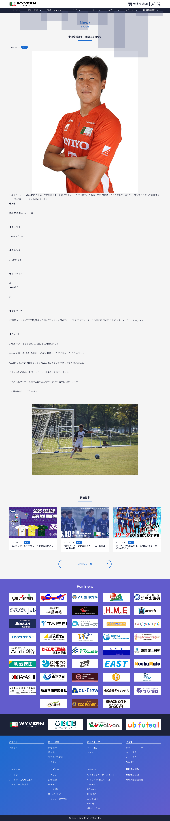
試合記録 (52, 747)
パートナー (89, 10)
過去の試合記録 (55, 757)
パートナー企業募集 (18, 784)
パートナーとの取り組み (21, 779)
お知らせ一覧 (93, 564)
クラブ (75, 10)
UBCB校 (91, 803)
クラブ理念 (131, 752)
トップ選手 (92, 747)
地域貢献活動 (136, 10)
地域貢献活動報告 (134, 779)
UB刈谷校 (92, 789)
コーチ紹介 (53, 789)
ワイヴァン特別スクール (98, 779)
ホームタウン (132, 757)
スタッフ (91, 752)
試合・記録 (41, 10)
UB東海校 (92, 794)
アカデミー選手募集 (57, 798)
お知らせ (29, 10)
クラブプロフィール (135, 747)
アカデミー (105, 10)
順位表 (51, 752)
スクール (120, 10)
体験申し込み (93, 808)
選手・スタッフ (59, 10)
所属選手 (52, 784)
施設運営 (130, 761)
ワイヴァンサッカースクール (101, 774)
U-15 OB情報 (54, 794)
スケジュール (54, 761)
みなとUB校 (93, 798)
